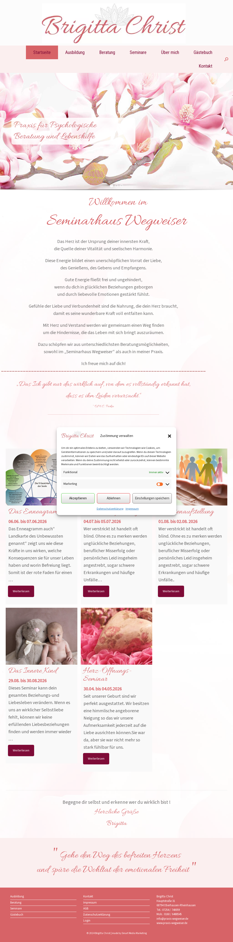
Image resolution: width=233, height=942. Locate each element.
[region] (116, 136)
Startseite (42, 52)
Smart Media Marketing (134, 933)
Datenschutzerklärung (110, 509)
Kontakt (205, 66)
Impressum (132, 509)
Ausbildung (75, 52)
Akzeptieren (78, 498)
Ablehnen (113, 498)
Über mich (170, 52)
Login (86, 921)
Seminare (138, 52)
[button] (169, 436)
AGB (85, 908)
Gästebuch (203, 52)
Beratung (107, 52)
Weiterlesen (21, 591)
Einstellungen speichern (152, 498)
